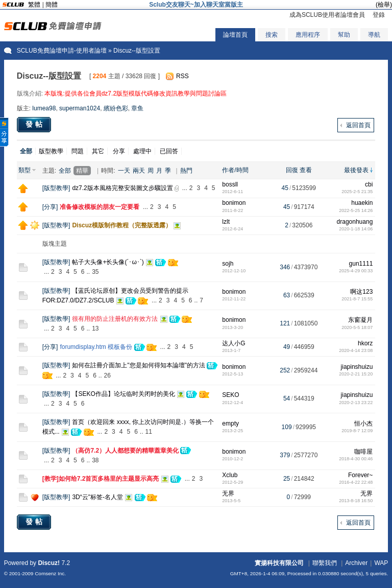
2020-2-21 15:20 (356, 374)
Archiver (356, 563)
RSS (182, 76)
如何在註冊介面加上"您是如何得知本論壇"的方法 (138, 365)
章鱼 (137, 108)
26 (107, 375)
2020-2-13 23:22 (356, 402)
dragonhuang (355, 221)
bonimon (234, 202)
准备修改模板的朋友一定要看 (99, 206)
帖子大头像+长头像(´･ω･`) (107, 262)
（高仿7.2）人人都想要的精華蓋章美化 (125, 450)
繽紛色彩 (116, 108)
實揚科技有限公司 (279, 563)
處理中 (142, 151)
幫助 (344, 34)
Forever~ (360, 475)
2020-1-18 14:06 (356, 228)
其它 (98, 151)
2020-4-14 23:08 (356, 350)
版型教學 (51, 151)
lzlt (226, 221)
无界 (228, 493)
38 (95, 460)
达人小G (233, 343)
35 (95, 271)
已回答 (169, 151)
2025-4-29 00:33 (356, 270)
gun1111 (361, 263)
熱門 (186, 170)
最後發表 (356, 170)
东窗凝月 (360, 319)
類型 (24, 170)
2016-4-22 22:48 (356, 482)
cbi (369, 184)
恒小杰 (363, 423)
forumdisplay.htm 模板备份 (96, 346)
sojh (227, 263)
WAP (381, 563)
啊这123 (361, 291)
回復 (292, 170)
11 (148, 431)
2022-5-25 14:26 (356, 210)
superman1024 (79, 108)
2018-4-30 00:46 (356, 458)
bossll (230, 184)
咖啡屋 (363, 451)
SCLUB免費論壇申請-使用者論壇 (62, 50)
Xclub (229, 475)
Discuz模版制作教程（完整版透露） (122, 225)
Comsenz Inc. (50, 573)
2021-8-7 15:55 (357, 298)
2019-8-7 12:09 (357, 430)
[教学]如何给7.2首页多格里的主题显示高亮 (100, 478)
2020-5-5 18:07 (357, 327)
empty (230, 423)
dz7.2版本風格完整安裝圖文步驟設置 (122, 188)
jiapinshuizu (357, 366)
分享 (119, 151)
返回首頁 (358, 125)
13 (95, 328)
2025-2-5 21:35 (357, 191)
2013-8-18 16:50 (356, 500)
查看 (306, 170)
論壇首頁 (235, 34)
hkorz (365, 343)
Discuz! (49, 563)
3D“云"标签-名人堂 (97, 497)
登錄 (379, 14)
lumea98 (44, 108)
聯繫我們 (324, 563)
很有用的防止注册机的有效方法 (115, 318)
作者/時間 (235, 170)
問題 (77, 151)
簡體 (51, 4)
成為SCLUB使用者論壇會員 (327, 14)
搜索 (271, 34)
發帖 (35, 124)
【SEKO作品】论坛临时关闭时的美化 (123, 393)
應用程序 (308, 34)
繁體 (34, 4)
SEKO (230, 394)
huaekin (362, 202)
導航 (374, 34)
